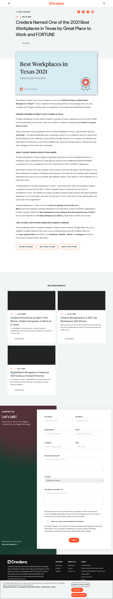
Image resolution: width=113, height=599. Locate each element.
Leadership (71, 565)
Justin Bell (20, 135)
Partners (58, 568)
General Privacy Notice (10, 588)
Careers (70, 568)
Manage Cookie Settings (80, 586)
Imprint (83, 580)
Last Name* (79, 417)
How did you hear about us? (54, 489)
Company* (48, 443)
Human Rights (85, 574)
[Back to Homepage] (56, 3)
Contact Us (71, 571)
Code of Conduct (86, 577)
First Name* (48, 417)
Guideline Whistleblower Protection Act (93, 571)
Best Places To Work (47, 247)
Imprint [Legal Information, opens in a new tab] (53, 588)
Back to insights (23, 12)
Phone (77, 430)
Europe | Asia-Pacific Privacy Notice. (78, 531)
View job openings (10, 544)
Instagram (80, 234)
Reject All (77, 591)
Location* (48, 477)
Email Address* (50, 430)
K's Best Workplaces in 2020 (49, 216)
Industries (59, 565)
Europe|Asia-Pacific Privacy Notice (29, 588)
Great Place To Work (69, 247)
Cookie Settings (86, 565)
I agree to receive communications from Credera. (67, 521)
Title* (77, 443)
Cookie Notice (45, 588)
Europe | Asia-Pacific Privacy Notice (92, 568)
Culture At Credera (26, 247)
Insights (58, 571)
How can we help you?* (52, 456)
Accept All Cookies (79, 596)
